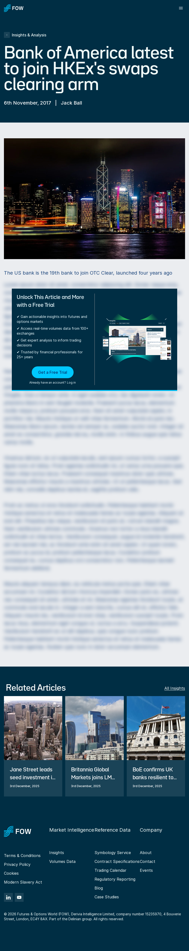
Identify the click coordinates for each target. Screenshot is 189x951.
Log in (71, 382)
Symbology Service (112, 852)
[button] (52, 375)
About (146, 852)
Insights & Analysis (25, 35)
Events (146, 870)
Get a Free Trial (52, 372)
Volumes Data (62, 861)
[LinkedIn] (8, 897)
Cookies (11, 873)
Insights (56, 852)
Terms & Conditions (22, 855)
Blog (98, 888)
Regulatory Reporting (114, 879)
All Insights (174, 688)
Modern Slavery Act (23, 882)
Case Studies (106, 896)
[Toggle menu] (181, 8)
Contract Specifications (117, 861)
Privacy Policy (17, 864)
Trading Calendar (110, 870)
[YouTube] (19, 897)
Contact (147, 861)
